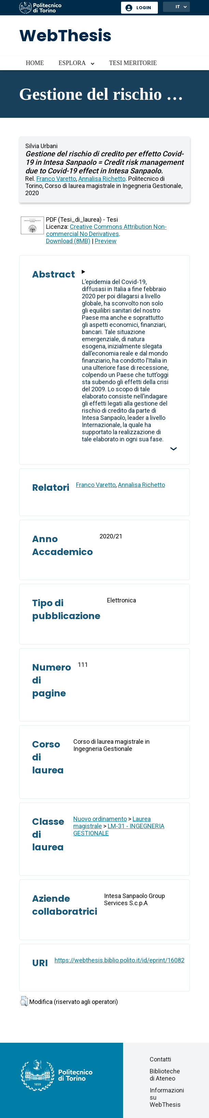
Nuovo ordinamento (100, 818)
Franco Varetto (56, 178)
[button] (24, 1001)
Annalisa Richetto (101, 178)
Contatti (160, 1059)
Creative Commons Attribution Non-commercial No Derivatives (106, 230)
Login (143, 8)
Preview (106, 241)
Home (35, 63)
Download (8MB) (68, 241)
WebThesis (65, 35)
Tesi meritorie (133, 63)
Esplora (72, 63)
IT (178, 7)
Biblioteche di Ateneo (165, 1075)
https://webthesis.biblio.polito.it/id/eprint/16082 (119, 960)
